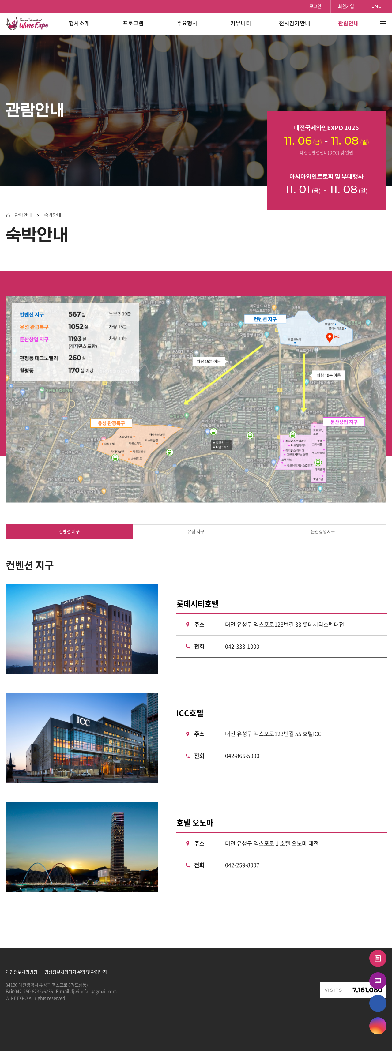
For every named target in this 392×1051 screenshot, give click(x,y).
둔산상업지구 (323, 531)
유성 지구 (195, 531)
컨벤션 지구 (69, 531)
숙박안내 (52, 215)
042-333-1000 (242, 646)
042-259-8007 (242, 865)
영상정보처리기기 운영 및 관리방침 (75, 972)
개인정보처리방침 (21, 972)
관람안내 (23, 215)
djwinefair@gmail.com (93, 991)
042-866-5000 (242, 756)
